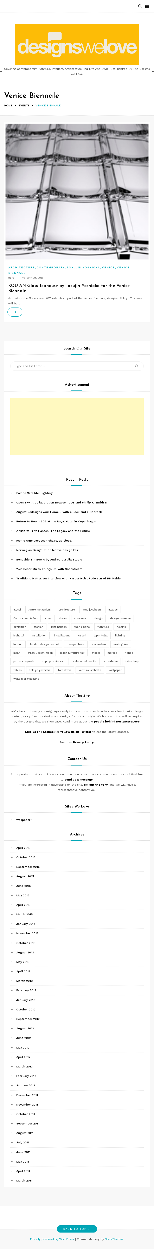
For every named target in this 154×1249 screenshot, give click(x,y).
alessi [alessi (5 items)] (17, 609)
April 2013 (23, 971)
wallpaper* (24, 819)
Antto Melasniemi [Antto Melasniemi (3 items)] (39, 609)
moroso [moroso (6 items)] (112, 652)
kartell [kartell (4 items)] (82, 635)
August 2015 (25, 876)
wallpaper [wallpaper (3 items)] (115, 670)
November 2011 (27, 1104)
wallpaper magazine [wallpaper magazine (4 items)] (26, 678)
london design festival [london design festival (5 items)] (44, 644)
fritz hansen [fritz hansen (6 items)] (59, 626)
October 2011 (25, 1114)
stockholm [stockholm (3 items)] (111, 661)
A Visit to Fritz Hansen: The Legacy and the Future (53, 530)
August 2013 (25, 952)
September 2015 (28, 866)
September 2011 (27, 1123)
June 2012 (23, 1037)
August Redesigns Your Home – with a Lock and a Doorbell (59, 512)
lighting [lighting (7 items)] (120, 635)
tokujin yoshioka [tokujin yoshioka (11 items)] (39, 670)
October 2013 (26, 943)
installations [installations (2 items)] (62, 635)
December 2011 (27, 1095)
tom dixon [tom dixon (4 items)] (64, 670)
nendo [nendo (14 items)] (129, 652)
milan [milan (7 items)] (16, 652)
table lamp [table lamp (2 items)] (132, 661)
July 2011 (22, 1142)
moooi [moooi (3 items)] (96, 652)
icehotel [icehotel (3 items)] (18, 635)
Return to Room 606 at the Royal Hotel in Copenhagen (56, 521)
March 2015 (24, 914)
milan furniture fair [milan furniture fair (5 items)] (72, 652)
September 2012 (28, 1019)
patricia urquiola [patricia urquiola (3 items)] (23, 661)
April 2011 (23, 1171)
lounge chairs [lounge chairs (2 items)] (75, 644)
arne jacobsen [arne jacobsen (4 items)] (92, 609)
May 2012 (22, 1047)
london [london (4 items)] (18, 644)
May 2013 (23, 962)
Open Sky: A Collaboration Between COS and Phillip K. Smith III (62, 502)
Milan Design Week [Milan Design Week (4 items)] (40, 652)
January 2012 (25, 1085)
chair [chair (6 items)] (48, 618)
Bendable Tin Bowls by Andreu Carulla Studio (49, 559)
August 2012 (25, 1028)
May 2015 (22, 895)
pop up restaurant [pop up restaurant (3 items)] (54, 661)
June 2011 (23, 1152)
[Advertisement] (77, 426)
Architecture (21, 267)
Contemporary (51, 267)
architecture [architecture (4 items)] (67, 609)
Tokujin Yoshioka (83, 267)
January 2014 (26, 923)
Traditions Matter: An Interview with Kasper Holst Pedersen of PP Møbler (69, 578)
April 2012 (23, 1057)
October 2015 (25, 857)
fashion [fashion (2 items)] (38, 626)
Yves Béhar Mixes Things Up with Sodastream (49, 569)
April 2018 (23, 847)
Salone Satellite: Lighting (34, 493)
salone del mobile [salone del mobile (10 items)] (84, 661)
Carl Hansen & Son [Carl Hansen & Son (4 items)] (25, 618)
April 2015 (23, 904)
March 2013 (24, 980)
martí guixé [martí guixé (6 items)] (121, 644)
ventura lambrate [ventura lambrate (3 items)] (90, 670)
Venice (108, 267)
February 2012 (26, 1076)
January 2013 (25, 1000)
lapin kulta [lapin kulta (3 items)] (101, 635)
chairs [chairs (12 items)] (63, 618)
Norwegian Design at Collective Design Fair (47, 550)
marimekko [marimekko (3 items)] (99, 644)
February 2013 (26, 990)
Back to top (77, 1228)
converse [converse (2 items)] (80, 618)
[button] (140, 6)
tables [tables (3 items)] (17, 670)
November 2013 (27, 933)
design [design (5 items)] (98, 618)
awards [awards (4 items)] (113, 609)
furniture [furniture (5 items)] (103, 626)
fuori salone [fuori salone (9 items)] (82, 626)
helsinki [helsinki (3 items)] (122, 626)
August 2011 (24, 1133)
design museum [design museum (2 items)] (120, 618)
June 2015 (23, 885)
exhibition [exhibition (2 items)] (19, 626)
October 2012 (25, 1009)
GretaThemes (114, 1239)
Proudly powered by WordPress (52, 1239)
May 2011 (22, 1161)
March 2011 (24, 1180)
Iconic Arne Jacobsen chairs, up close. (44, 540)
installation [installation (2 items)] (39, 635)
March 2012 (24, 1066)
